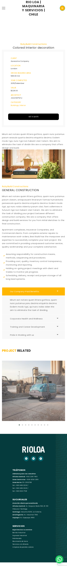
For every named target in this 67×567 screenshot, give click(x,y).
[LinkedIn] (33, 458)
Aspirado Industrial (19, 536)
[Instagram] (26, 458)
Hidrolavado (16, 538)
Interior (23, 105)
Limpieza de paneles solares (23, 547)
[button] (59, 559)
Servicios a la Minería (20, 544)
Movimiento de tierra (20, 541)
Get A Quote (33, 117)
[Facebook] (40, 458)
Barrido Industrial (18, 533)
